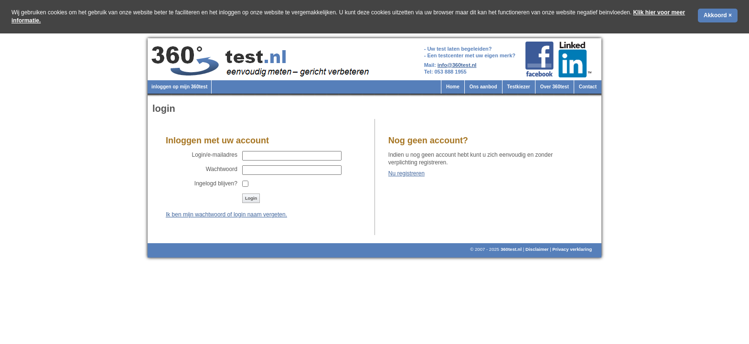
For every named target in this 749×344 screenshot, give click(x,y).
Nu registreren (406, 173)
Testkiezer (518, 86)
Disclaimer (537, 249)
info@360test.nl (457, 65)
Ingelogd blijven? (215, 183)
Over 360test (554, 86)
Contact (588, 86)
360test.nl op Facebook (539, 59)
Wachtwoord (221, 169)
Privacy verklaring (572, 249)
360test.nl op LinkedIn (576, 59)
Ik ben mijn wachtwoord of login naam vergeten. (226, 214)
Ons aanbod (483, 86)
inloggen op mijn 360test (179, 86)
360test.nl (511, 249)
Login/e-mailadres (214, 154)
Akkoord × (718, 15)
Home (453, 86)
